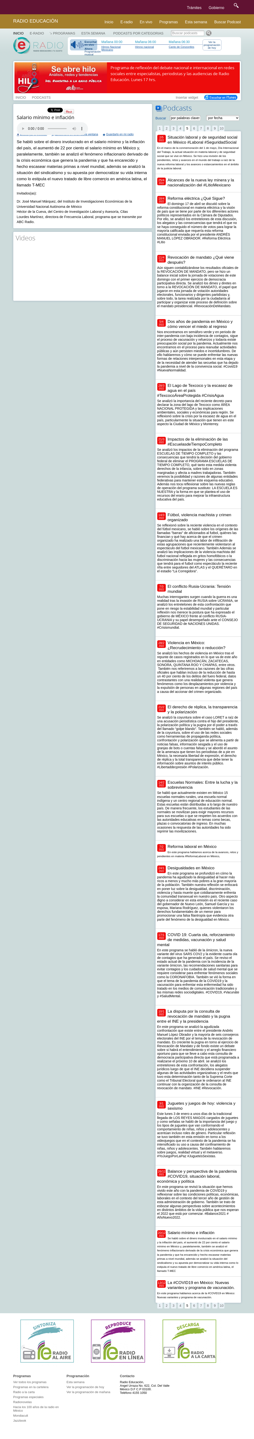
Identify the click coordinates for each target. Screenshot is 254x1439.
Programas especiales (28, 1397)
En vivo (146, 22)
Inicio (108, 22)
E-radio (126, 22)
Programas (168, 22)
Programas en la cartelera (31, 1387)
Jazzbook (19, 1420)
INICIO (21, 97)
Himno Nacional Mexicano (111, 48)
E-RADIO (37, 33)
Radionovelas (22, 1402)
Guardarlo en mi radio (120, 134)
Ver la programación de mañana (88, 1392)
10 (221, 128)
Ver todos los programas (29, 1382)
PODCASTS (41, 97)
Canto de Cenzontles (181, 46)
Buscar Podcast (227, 22)
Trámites (194, 8)
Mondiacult (20, 1415)
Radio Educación (35, 21)
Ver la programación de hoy (212, 45)
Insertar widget (187, 97)
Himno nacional (144, 46)
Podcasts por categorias (138, 33)
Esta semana (196, 22)
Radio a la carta (24, 1392)
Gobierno (216, 8)
